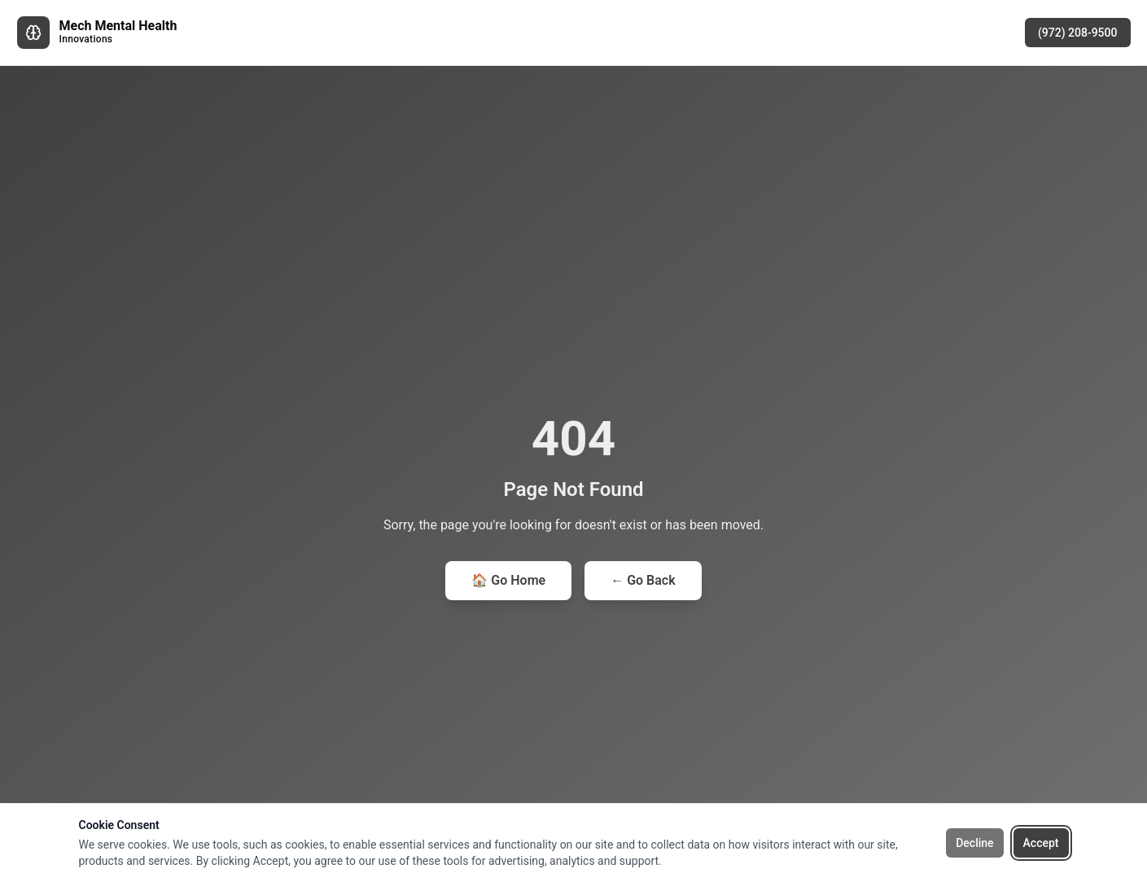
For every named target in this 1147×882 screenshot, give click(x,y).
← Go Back (643, 580)
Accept (1041, 842)
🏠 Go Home (508, 580)
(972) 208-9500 (1078, 32)
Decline (974, 842)
